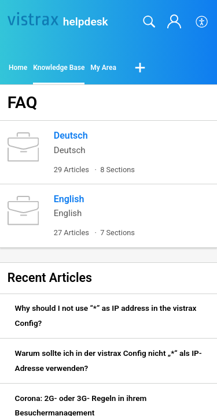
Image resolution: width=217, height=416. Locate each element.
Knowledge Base (58, 68)
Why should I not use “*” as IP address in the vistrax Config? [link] (106, 315)
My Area (103, 68)
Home (18, 68)
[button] (202, 21)
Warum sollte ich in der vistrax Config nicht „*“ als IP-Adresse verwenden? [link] (108, 360)
